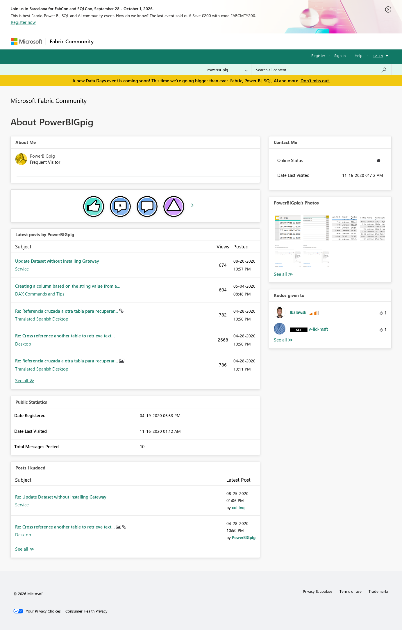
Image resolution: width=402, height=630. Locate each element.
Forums (107, 41)
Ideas (156, 41)
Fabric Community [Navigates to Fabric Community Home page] (72, 41)
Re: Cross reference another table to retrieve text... (65, 336)
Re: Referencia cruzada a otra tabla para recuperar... (67, 311)
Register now (23, 22)
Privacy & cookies (318, 591)
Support (255, 41)
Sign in (340, 55)
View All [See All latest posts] (24, 380)
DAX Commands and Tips (39, 294)
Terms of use (351, 591)
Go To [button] (378, 55)
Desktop (23, 344)
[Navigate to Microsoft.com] (26, 41)
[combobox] (321, 69)
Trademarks (379, 591)
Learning (230, 41)
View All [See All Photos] (283, 274)
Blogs (208, 41)
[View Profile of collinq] (238, 507)
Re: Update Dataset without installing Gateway (60, 497)
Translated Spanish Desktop (41, 319)
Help (358, 55)
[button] (288, 228)
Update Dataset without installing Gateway (57, 261)
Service (22, 269)
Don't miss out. (315, 80)
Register (318, 55)
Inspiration (132, 41)
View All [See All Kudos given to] (283, 340)
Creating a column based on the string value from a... (67, 286)
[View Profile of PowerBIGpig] (244, 537)
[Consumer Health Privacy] (86, 611)
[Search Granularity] (227, 69)
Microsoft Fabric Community (48, 100)
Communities (182, 41)
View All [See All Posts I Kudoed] (24, 549)
